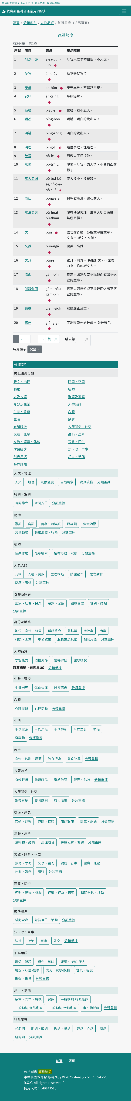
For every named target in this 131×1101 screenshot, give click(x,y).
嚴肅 (28, 308)
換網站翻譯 (53, 3)
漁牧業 (89, 630)
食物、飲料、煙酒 (28, 758)
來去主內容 (26, 3)
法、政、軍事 (78, 449)
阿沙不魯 (31, 59)
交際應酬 (41, 800)
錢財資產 (21, 919)
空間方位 (41, 502)
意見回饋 (30, 1071)
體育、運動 (92, 863)
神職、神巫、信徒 (61, 892)
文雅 (28, 245)
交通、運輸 (23, 821)
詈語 (51, 999)
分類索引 (30, 22)
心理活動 (41, 708)
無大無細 (31, 178)
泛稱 (18, 574)
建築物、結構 (25, 842)
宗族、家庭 (56, 603)
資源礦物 (86, 482)
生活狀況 (21, 729)
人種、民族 (36, 574)
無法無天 (31, 212)
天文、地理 (21, 381)
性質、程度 (84, 970)
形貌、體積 (23, 961)
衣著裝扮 (20, 426)
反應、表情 (23, 582)
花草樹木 (41, 553)
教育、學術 (23, 863)
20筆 (33, 349)
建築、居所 (76, 434)
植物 (71, 389)
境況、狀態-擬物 (58, 970)
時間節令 (21, 502)
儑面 (28, 274)
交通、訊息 (21, 434)
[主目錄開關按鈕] (124, 11)
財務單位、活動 (46, 919)
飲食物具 (74, 758)
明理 (28, 147)
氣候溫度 (47, 482)
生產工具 (80, 729)
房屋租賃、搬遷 (72, 842)
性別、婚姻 (98, 603)
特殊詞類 (20, 464)
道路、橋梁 (46, 821)
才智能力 (21, 660)
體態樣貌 (80, 660)
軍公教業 (44, 639)
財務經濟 (20, 449)
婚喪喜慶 (21, 800)
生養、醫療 (21, 411)
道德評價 (60, 660)
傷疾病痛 (41, 687)
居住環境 (47, 842)
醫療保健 (60, 687)
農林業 (72, 630)
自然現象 (67, 482)
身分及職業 (21, 404)
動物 (16, 389)
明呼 (28, 118)
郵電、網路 (88, 821)
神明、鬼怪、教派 (28, 892)
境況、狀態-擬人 (73, 961)
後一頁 (53, 338)
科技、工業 (23, 639)
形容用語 (20, 456)
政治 (31, 940)
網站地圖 (40, 3)
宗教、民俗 (76, 441)
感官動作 (96, 574)
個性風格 (41, 660)
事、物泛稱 (91, 1007)
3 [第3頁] (28, 338)
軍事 (44, 940)
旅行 (41, 871)
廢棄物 (20, 737)
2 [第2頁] (22, 338)
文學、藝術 (46, 863)
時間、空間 (76, 381)
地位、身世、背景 (28, 630)
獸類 (18, 523)
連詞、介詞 (85, 1028)
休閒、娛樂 (23, 871)
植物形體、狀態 (65, 553)
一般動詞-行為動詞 (74, 999)
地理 (31, 482)
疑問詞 (20, 1036)
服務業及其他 (67, 639)
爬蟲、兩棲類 (51, 523)
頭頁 (16, 22)
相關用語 (90, 639)
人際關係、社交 (79, 426)
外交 (57, 940)
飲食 (71, 419)
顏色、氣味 (46, 961)
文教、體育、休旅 (26, 441)
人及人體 (20, 396)
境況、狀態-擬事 (27, 970)
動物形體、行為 (46, 532)
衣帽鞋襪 (21, 779)
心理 (71, 411)
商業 (103, 630)
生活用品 (41, 729)
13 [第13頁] (42, 338)
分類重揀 (104, 482)
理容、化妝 (82, 779)
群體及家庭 (76, 396)
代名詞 (20, 1028)
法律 (18, 940)
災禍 (96, 729)
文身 (28, 260)
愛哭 (28, 73)
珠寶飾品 (41, 779)
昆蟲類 (72, 523)
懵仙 (28, 198)
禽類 (31, 523)
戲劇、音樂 (69, 863)
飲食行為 (54, 758)
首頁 (59, 1060)
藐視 (28, 110)
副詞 (103, 1028)
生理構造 (57, 574)
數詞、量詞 (62, 1028)
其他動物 (21, 532)
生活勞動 (60, 729)
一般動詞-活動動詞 (63, 1007)
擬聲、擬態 (23, 978)
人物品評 (47, 22)
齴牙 (28, 322)
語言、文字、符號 (28, 999)
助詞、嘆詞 (39, 1028)
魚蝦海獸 (89, 523)
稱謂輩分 (54, 630)
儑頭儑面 (31, 288)
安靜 (28, 96)
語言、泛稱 (76, 456)
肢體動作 (77, 574)
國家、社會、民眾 (28, 603)
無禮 (28, 155)
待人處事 (60, 800)
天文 (18, 482)
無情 (28, 164)
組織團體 (77, 603)
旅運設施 (67, 821)
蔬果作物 (21, 553)
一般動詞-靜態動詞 (29, 1007)
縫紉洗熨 (60, 779)
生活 (16, 419)
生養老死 (21, 687)
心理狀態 (21, 708)
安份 (28, 87)
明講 (28, 133)
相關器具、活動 (92, 892)
